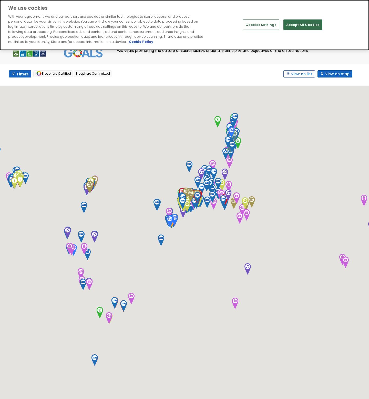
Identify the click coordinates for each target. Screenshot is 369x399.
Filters (23, 74)
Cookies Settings (260, 24)
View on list (301, 73)
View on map (337, 73)
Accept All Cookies (302, 24)
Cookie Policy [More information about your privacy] (141, 41)
